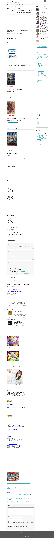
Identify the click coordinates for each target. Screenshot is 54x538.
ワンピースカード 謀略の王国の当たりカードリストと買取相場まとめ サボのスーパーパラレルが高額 (19, 312)
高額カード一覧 (21, 4)
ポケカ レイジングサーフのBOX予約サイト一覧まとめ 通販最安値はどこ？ (18, 501)
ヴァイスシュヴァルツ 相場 (42, 75)
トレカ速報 (10, 1)
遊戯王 (13, 4)
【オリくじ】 (9, 347)
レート (20, 494)
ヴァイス (10, 4)
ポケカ (7, 4)
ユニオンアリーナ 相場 (41, 72)
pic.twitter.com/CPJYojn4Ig (13, 256)
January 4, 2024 (26, 273)
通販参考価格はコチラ (13, 122)
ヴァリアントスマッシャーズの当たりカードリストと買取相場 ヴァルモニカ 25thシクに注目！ (20, 499)
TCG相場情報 (39, 62)
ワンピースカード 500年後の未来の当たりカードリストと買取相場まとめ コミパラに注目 (42, 133)
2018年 (38, 123)
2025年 (38, 118)
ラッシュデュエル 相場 (41, 73)
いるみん (32, 494)
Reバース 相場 (40, 64)
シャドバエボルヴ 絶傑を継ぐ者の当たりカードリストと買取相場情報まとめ (44, 30)
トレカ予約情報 (16, 4)
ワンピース (23, 494)
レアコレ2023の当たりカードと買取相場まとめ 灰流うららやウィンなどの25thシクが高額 (42, 138)
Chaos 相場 (39, 63)
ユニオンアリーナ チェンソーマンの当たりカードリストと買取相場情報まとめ (44, 16)
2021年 (38, 121)
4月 (37, 114)
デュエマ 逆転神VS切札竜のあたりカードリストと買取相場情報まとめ (44, 33)
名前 (8, 516)
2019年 (38, 122)
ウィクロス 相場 (40, 66)
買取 (28, 494)
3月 (37, 115)
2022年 (38, 120)
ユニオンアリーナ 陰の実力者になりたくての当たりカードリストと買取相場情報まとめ (42, 52)
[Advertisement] (20, 22)
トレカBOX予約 (39, 81)
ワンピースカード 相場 (41, 74)
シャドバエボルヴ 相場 (41, 67)
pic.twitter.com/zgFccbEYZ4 (22, 271)
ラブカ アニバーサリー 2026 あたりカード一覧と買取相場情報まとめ (43, 41)
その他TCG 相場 (40, 65)
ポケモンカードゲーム (41, 71)
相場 (27, 494)
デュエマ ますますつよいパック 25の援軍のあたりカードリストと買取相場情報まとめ (42, 57)
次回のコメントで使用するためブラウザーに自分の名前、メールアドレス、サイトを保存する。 (21, 523)
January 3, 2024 (27, 246)
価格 (25, 494)
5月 (37, 113)
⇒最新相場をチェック (10, 155)
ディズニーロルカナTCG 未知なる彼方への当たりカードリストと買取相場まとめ (44, 19)
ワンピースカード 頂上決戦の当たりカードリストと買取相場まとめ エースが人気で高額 (42, 135)
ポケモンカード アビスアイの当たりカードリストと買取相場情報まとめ (44, 13)
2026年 (38, 112)
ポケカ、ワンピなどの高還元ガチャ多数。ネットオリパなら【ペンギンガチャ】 (18, 483)
